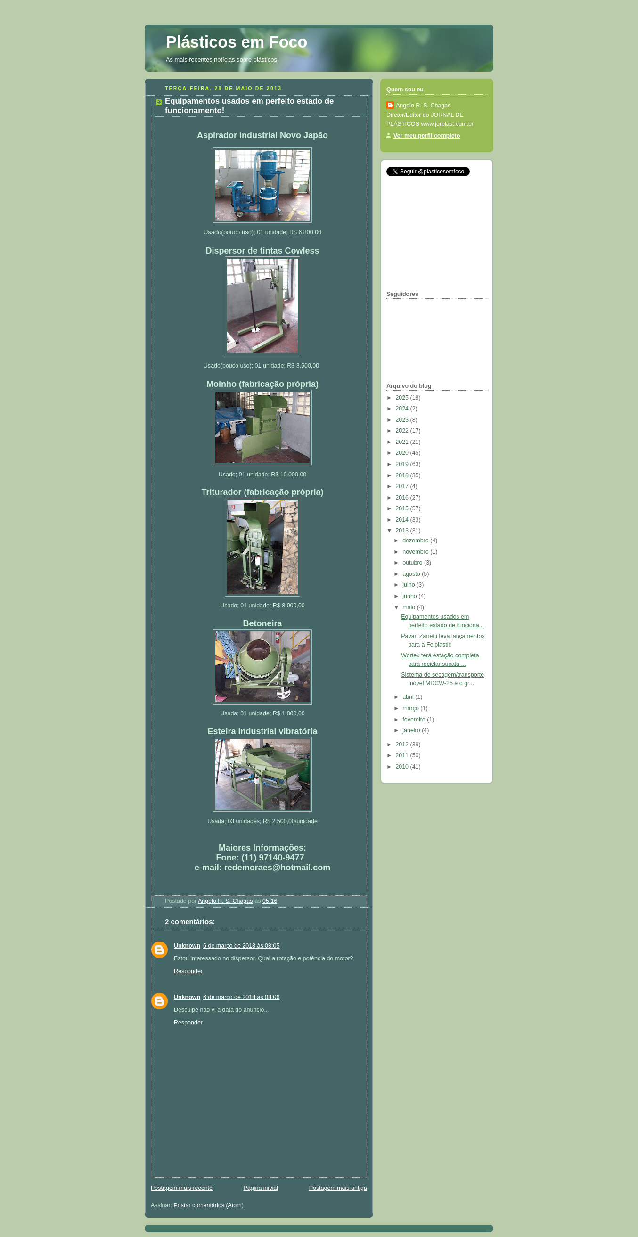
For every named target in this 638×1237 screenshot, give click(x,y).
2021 (402, 442)
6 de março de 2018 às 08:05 (241, 945)
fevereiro (414, 719)
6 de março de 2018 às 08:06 (241, 997)
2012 (402, 744)
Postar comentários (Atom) (209, 1205)
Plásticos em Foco (236, 42)
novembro (416, 552)
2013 (402, 530)
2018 (402, 475)
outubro (413, 562)
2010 (402, 766)
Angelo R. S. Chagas (423, 105)
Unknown (187, 945)
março (411, 708)
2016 (402, 497)
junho (410, 596)
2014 (402, 519)
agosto (412, 574)
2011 (402, 755)
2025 (402, 397)
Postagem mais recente (182, 1188)
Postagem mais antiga (338, 1188)
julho (409, 585)
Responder (188, 971)
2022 (402, 430)
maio (409, 607)
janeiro (412, 730)
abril (408, 697)
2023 (402, 420)
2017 (402, 486)
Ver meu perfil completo (426, 135)
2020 (402, 453)
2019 (402, 464)
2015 (402, 508)
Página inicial (261, 1188)
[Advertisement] (433, 233)
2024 (402, 408)
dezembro (416, 540)
